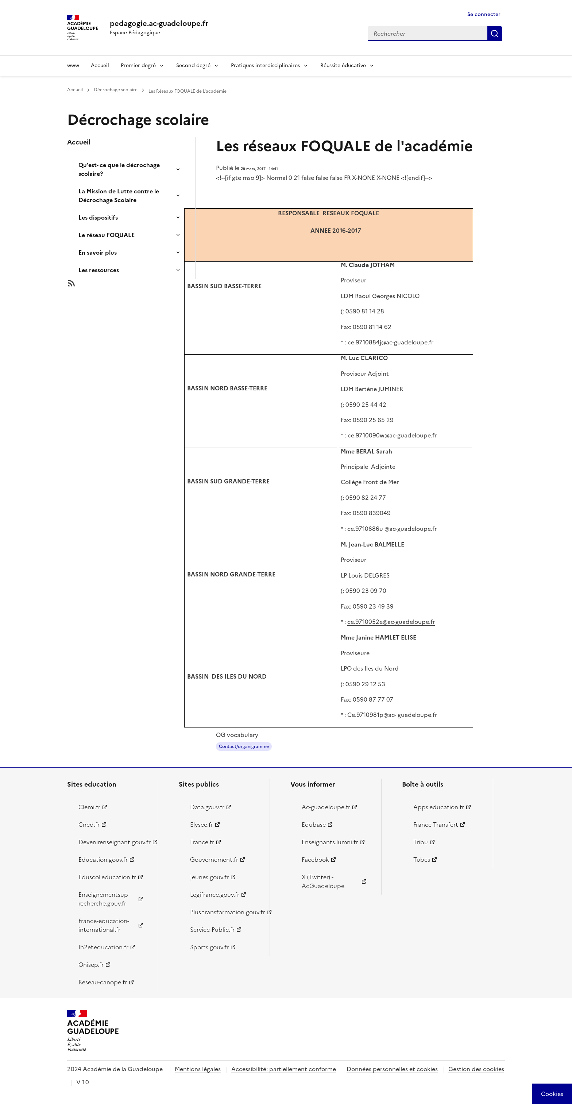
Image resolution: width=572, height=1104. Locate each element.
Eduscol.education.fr (107, 877)
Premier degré (138, 65)
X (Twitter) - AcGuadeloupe (323, 881)
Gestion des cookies (476, 1069)
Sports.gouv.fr (209, 947)
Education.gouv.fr (103, 859)
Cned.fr (89, 824)
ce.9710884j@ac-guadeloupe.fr (390, 342)
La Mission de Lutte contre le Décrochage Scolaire (118, 195)
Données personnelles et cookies (392, 1069)
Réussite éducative (343, 65)
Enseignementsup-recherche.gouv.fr (104, 899)
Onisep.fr (91, 964)
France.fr (202, 842)
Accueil (100, 65)
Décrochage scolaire (116, 89)
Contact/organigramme (244, 746)
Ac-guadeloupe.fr (326, 807)
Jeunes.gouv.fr (209, 877)
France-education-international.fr (103, 925)
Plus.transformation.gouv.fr (225, 912)
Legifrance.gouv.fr (214, 894)
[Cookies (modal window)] (552, 1094)
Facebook (315, 859)
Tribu (420, 842)
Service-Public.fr (212, 929)
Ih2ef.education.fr (103, 947)
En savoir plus (97, 252)
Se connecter (483, 14)
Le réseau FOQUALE (106, 235)
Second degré (193, 65)
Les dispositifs (98, 217)
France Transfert (435, 824)
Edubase (314, 824)
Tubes (421, 859)
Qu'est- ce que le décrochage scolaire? (119, 169)
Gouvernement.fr (214, 859)
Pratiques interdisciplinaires (265, 65)
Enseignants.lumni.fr (330, 842)
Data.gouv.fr (207, 807)
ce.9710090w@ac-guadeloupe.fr (392, 435)
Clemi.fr (89, 807)
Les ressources (98, 270)
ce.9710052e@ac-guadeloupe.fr (391, 621)
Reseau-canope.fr (102, 982)
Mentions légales (198, 1069)
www (73, 65)
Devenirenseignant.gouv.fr (114, 842)
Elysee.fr (201, 824)
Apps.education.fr (438, 807)
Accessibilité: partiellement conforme (283, 1069)
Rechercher (494, 33)
